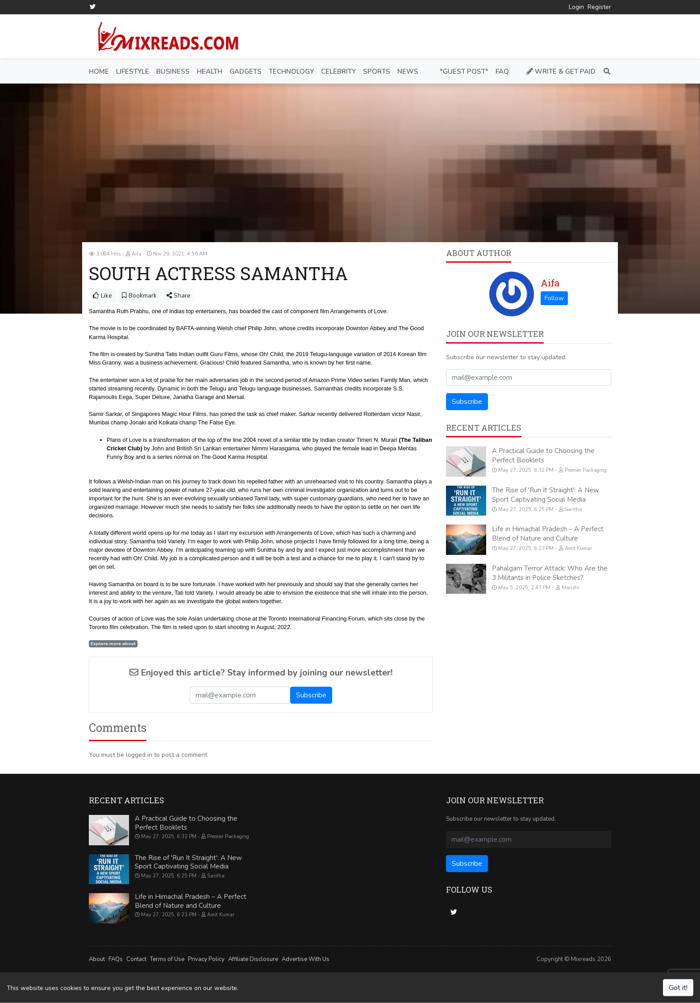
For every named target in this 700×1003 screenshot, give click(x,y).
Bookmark (139, 295)
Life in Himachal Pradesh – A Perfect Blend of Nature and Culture (548, 534)
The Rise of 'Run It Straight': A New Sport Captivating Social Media (545, 494)
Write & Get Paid (561, 71)
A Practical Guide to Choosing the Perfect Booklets (543, 455)
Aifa (550, 283)
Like (102, 295)
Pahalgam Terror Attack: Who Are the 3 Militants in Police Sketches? (550, 572)
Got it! (678, 988)
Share (179, 295)
